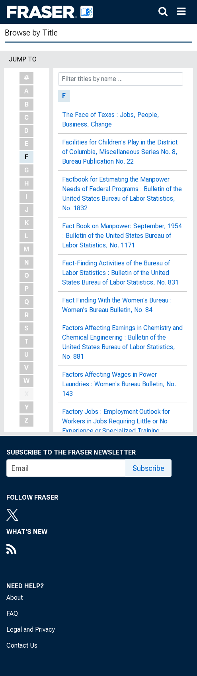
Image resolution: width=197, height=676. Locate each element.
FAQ (12, 613)
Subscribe (148, 468)
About (14, 597)
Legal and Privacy (30, 629)
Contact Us (21, 645)
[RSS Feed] (26, 550)
